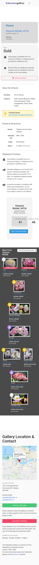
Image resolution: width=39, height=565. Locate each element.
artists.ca (16, 554)
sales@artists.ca (8, 500)
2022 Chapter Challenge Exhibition (20, 115)
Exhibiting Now (10, 268)
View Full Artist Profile (18, 231)
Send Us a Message (19, 505)
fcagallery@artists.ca (9, 497)
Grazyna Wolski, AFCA (17, 31)
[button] (29, 3)
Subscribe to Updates (19, 521)
